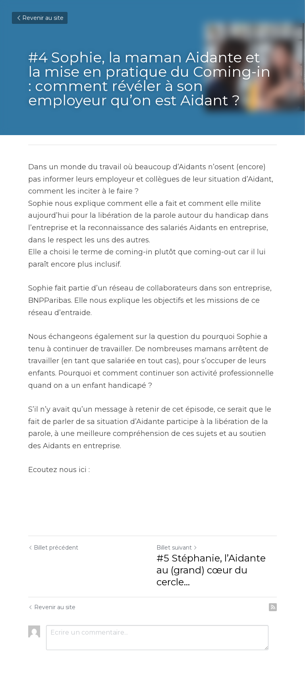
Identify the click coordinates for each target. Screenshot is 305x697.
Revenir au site (40, 17)
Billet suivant (176, 547)
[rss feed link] (273, 607)
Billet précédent (53, 547)
